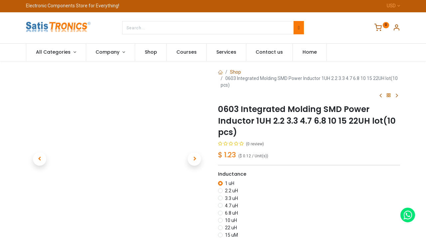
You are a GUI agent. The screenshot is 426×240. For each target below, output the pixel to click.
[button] (39, 159)
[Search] (299, 27)
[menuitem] (151, 52)
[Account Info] (396, 28)
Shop (235, 72)
